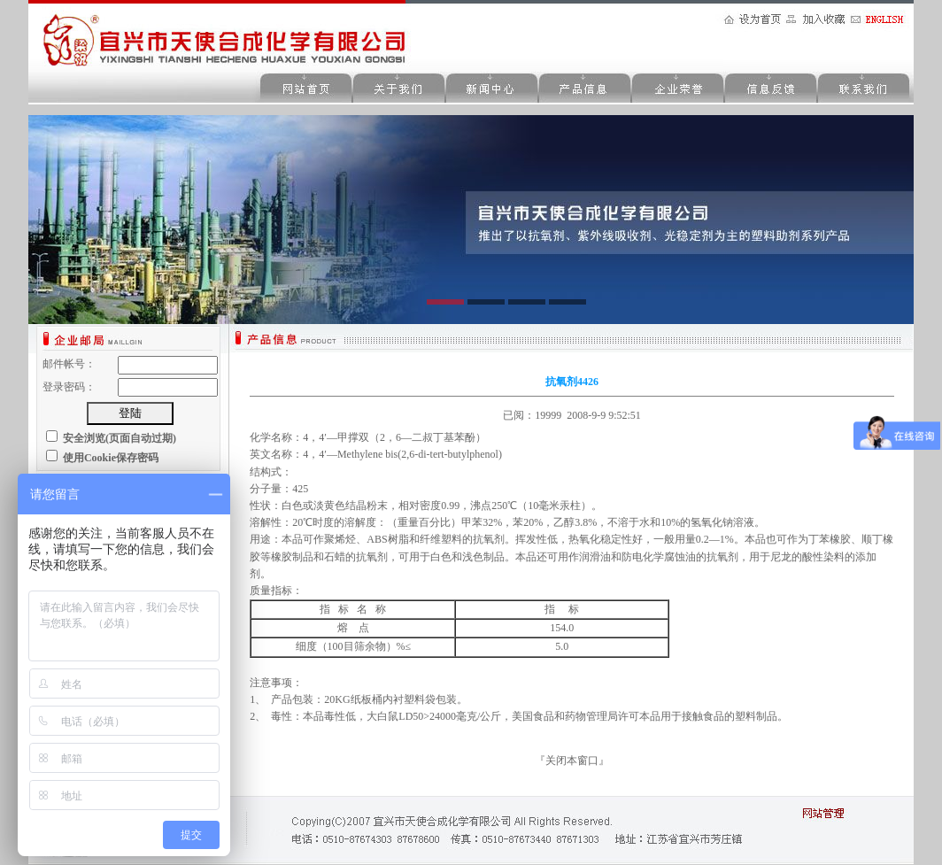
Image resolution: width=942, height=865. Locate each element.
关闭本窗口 (571, 760)
